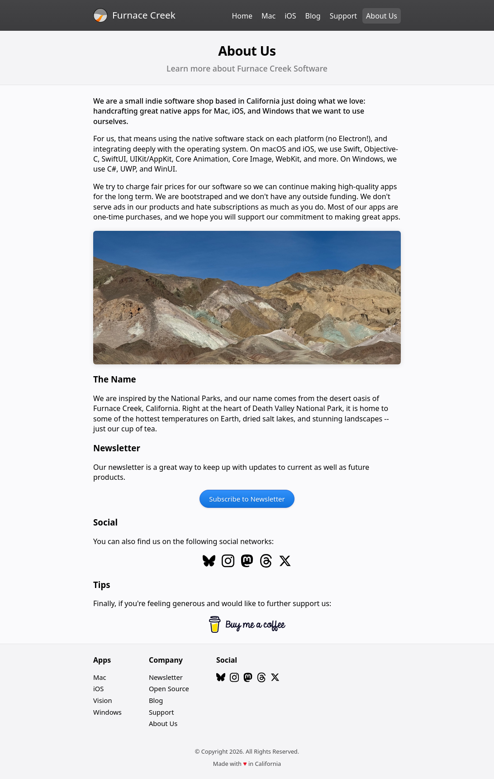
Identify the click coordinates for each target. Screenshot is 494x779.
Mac (268, 16)
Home (242, 16)
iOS (290, 16)
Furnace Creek (144, 15)
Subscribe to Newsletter (247, 498)
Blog (313, 16)
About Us (381, 16)
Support (343, 16)
